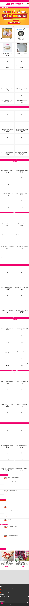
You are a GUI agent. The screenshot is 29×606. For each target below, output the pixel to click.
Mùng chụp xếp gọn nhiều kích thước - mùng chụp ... (11, 477)
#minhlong (1, 601)
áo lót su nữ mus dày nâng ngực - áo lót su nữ (21, 287)
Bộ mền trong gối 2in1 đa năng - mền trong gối (21, 392)
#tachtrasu (4, 601)
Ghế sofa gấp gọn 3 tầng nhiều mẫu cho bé (7, 234)
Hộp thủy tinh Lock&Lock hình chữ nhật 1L (22, 445)
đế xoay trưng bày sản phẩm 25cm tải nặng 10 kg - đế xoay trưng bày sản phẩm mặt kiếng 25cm (7, 341)
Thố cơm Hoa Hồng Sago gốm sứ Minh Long (7, 53)
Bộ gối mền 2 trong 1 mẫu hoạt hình (22, 404)
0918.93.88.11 (3, 589)
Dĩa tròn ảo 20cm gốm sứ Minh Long (22, 53)
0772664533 (16, 0)
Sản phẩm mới (3, 499)
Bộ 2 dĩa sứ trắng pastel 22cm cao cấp (21, 100)
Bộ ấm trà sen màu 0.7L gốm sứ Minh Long (7, 65)
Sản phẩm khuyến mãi (4, 524)
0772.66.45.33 (8, 589)
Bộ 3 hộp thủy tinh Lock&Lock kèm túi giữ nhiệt (21, 468)
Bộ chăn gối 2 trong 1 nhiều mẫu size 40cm (7, 392)
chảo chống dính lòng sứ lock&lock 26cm (10, 539)
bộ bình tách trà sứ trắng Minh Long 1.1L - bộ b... (11, 490)
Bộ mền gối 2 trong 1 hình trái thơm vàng (7, 193)
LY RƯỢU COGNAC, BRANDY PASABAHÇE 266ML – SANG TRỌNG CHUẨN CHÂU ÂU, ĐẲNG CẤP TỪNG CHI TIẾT (22, 130)
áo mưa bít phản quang (7, 519)
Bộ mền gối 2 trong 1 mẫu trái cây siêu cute (22, 381)
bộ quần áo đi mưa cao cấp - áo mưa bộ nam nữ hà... (11, 510)
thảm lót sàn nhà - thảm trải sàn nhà (22, 351)
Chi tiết (7, 566)
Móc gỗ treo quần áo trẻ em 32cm (21, 223)
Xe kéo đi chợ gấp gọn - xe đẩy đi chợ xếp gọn (10, 481)
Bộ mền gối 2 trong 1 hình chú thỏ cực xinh (7, 38)
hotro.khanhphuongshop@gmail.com (6, 592)
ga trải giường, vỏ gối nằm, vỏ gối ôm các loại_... (11, 535)
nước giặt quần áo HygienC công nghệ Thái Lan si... (11, 526)
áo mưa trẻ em (6, 506)
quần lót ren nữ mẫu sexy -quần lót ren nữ (7, 310)
